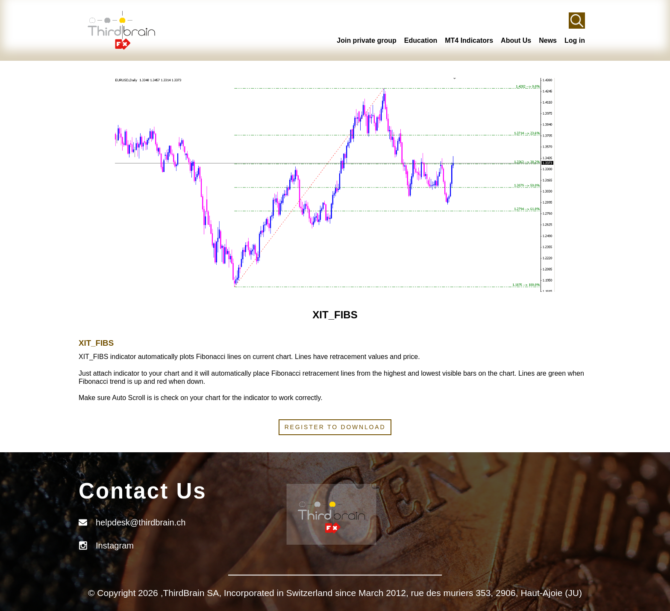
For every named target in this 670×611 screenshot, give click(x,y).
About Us (516, 40)
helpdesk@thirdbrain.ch (140, 522)
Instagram (115, 545)
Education (420, 40)
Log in (574, 40)
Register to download (335, 427)
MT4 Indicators (469, 40)
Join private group (367, 40)
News (548, 40)
